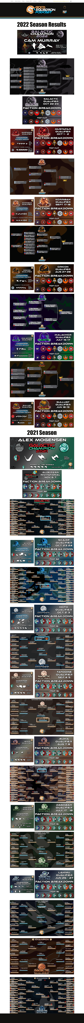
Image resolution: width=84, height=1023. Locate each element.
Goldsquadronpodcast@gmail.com (61, 1)
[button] (17, 1)
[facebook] (71, 1)
